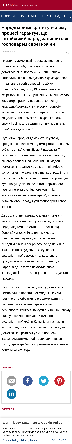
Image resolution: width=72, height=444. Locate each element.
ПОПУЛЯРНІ (8, 409)
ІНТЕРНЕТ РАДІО (52, 16)
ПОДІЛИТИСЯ (8, 368)
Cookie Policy (11, 440)
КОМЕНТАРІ (27, 16)
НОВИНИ (8, 16)
